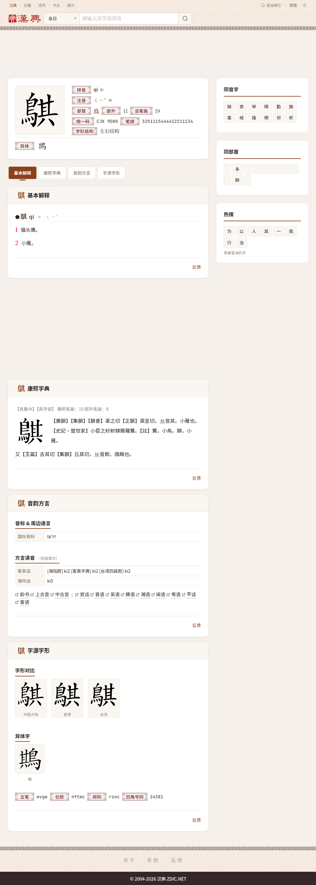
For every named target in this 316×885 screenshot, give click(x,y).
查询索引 (271, 5)
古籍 (27, 5)
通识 (70, 5)
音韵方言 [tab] (81, 173)
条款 (153, 860)
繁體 (293, 5)
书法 (56, 5)
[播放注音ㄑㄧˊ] (110, 100)
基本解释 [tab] (22, 173)
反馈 (196, 267)
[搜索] (185, 18)
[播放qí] (102, 89)
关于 (129, 860)
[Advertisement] (158, 49)
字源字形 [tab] (111, 173)
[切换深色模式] (305, 5)
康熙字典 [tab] (52, 173)
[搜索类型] (61, 18)
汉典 (13, 5)
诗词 (41, 5)
